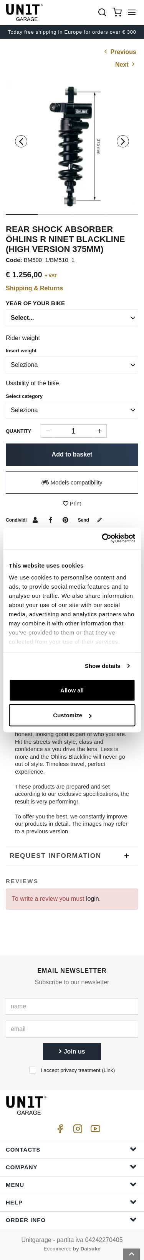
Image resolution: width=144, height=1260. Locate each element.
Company (71, 1167)
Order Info (71, 1219)
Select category (24, 396)
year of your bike (35, 303)
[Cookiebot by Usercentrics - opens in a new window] (102, 538)
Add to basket (72, 454)
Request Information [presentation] (55, 855)
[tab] (72, 856)
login (92, 898)
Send (92, 520)
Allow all (72, 690)
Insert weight (21, 350)
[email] (72, 1029)
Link (108, 1070)
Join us (72, 1051)
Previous (119, 52)
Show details (103, 666)
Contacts (71, 1149)
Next (125, 64)
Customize (72, 715)
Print (72, 504)
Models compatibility (71, 482)
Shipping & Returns (34, 288)
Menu (71, 1184)
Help (71, 1202)
